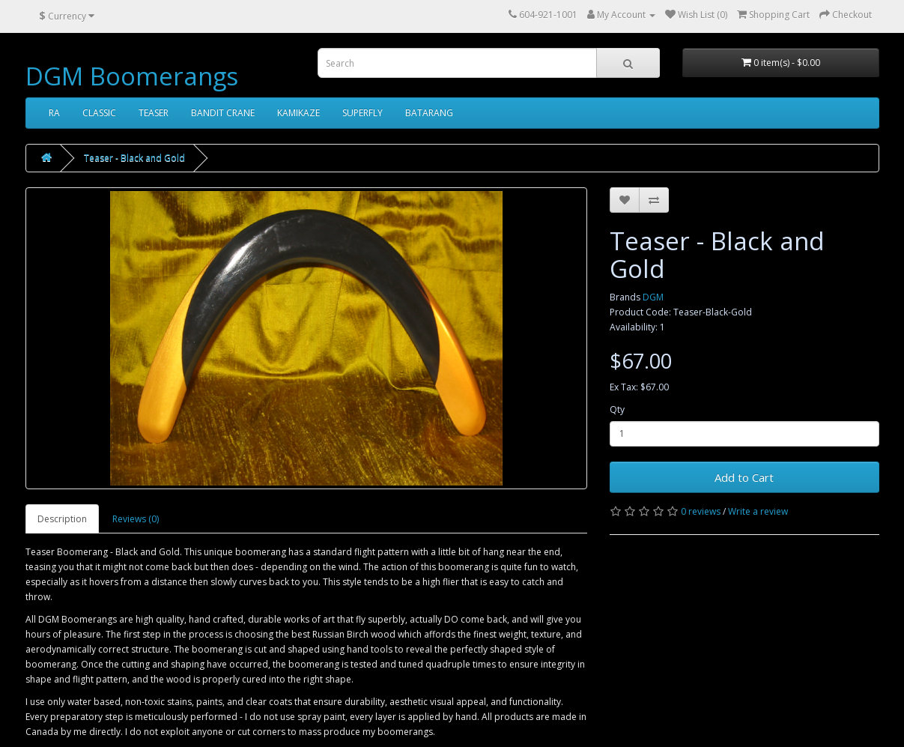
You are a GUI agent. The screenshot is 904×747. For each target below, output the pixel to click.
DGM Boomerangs (131, 76)
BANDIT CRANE (223, 112)
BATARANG (429, 112)
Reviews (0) (135, 518)
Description (62, 518)
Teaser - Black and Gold (134, 157)
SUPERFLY (362, 112)
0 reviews (701, 511)
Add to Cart (744, 477)
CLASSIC (99, 112)
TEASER (154, 112)
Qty (617, 409)
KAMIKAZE (298, 112)
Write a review (758, 511)
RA (54, 112)
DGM (653, 297)
